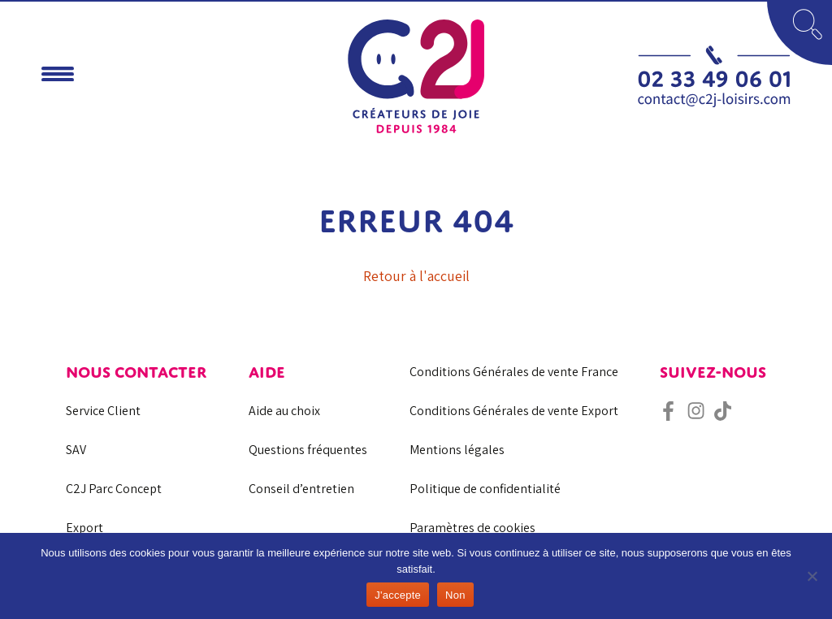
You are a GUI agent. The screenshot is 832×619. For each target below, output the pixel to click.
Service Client (103, 410)
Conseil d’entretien (301, 488)
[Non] (812, 576)
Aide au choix (284, 410)
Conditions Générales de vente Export (514, 410)
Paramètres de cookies (472, 527)
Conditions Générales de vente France (514, 371)
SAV (76, 449)
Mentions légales (457, 449)
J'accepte (398, 595)
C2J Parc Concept (114, 488)
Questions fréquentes (308, 449)
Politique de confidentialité (485, 488)
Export (84, 527)
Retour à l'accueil (416, 275)
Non (455, 595)
